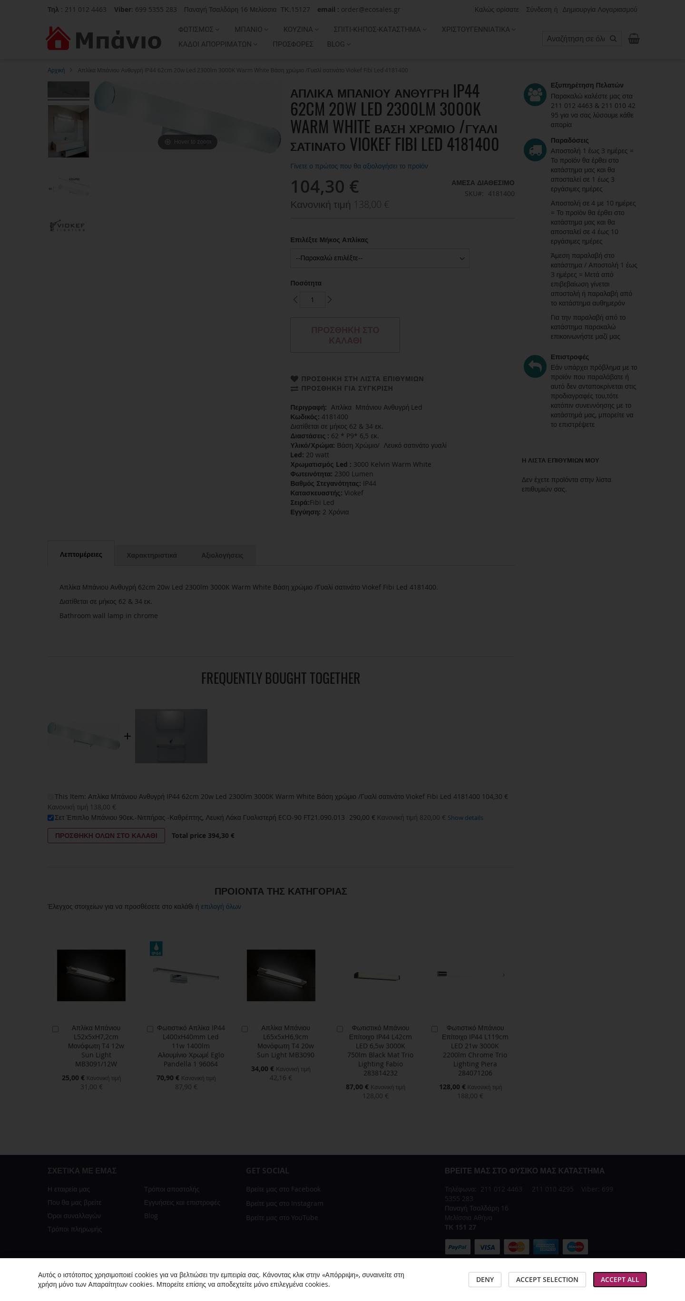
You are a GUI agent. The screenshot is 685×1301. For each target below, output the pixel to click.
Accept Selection (547, 1279)
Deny (485, 1279)
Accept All (620, 1279)
